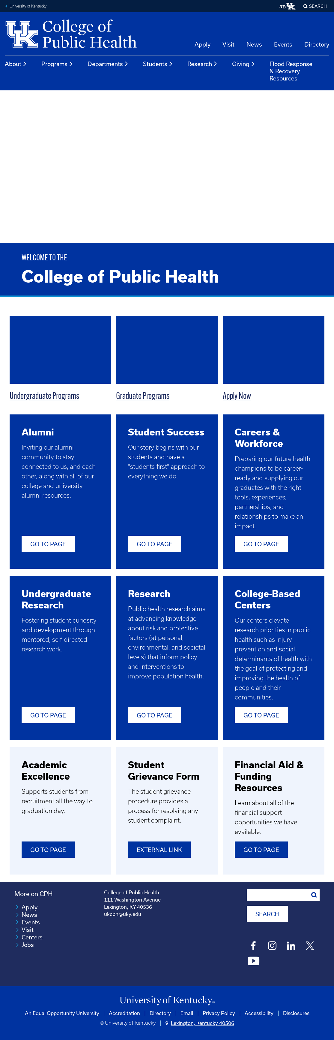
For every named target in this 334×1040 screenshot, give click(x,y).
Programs (57, 64)
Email (186, 1013)
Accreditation (124, 1013)
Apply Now (237, 396)
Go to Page (48, 544)
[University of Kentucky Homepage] (167, 1000)
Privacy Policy (219, 1013)
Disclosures (296, 1013)
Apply (202, 44)
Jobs (28, 944)
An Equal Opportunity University (62, 1013)
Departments (108, 64)
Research (202, 64)
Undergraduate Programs (44, 396)
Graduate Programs (142, 396)
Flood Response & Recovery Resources (291, 71)
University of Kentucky (28, 6)
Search (318, 6)
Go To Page (154, 544)
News (254, 44)
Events (283, 44)
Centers (32, 937)
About (16, 64)
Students (158, 64)
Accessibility (259, 1013)
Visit (228, 44)
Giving (243, 64)
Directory (316, 44)
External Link (159, 849)
